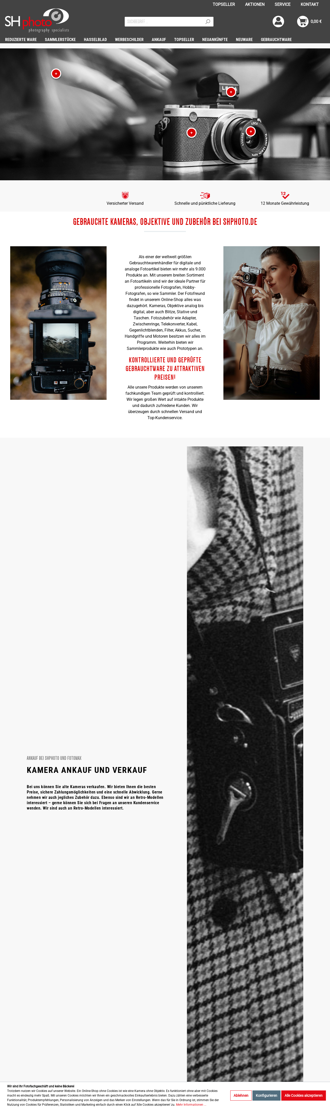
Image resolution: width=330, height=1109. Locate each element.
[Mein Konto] (278, 21)
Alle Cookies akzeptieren (304, 1095)
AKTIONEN (254, 4)
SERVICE (282, 4)
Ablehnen (241, 1095)
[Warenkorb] (309, 21)
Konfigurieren (266, 1095)
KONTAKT (310, 4)
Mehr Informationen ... (191, 1104)
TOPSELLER (224, 4)
